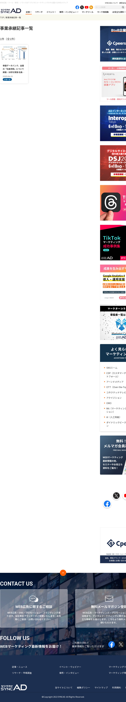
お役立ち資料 (118, 12)
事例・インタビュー (68, 12)
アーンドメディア (115, 381)
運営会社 (122, 3)
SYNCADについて (111, 3)
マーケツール (87, 12)
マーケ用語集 (103, 12)
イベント (50, 12)
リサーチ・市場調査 (22, 672)
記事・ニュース (19, 666)
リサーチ (39, 12)
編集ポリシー (83, 687)
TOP (2, 17)
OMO (108, 403)
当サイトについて (64, 687)
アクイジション (114, 397)
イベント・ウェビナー (70, 666)
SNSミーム (111, 367)
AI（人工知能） (113, 417)
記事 (28, 12)
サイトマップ (101, 687)
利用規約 (116, 687)
